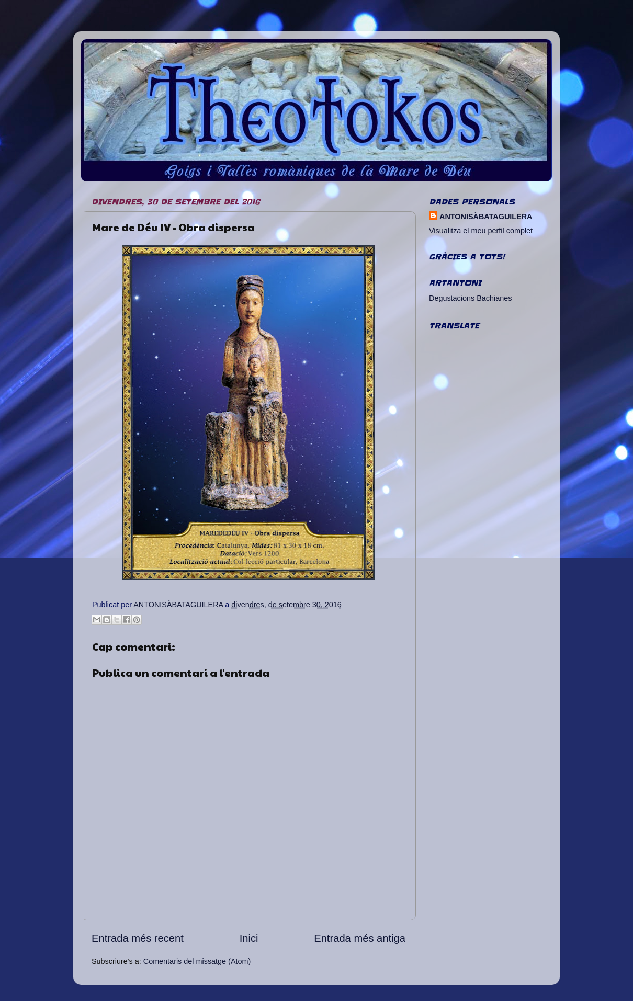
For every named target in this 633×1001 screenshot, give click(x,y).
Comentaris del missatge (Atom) (197, 961)
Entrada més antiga (359, 938)
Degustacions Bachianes (470, 298)
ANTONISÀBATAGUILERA (485, 216)
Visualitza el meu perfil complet (481, 230)
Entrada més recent (138, 938)
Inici (249, 938)
